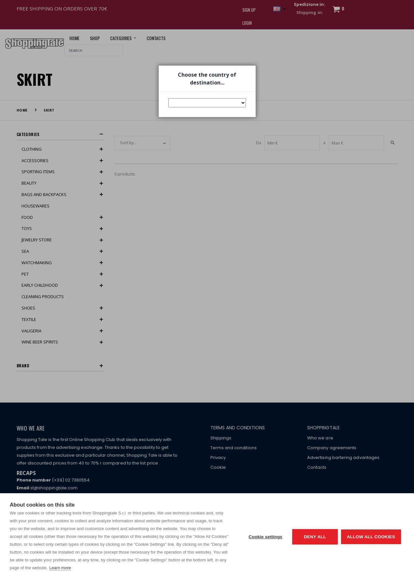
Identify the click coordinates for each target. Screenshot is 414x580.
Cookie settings (265, 536)
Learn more (60, 567)
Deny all (315, 536)
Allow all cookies (371, 536)
